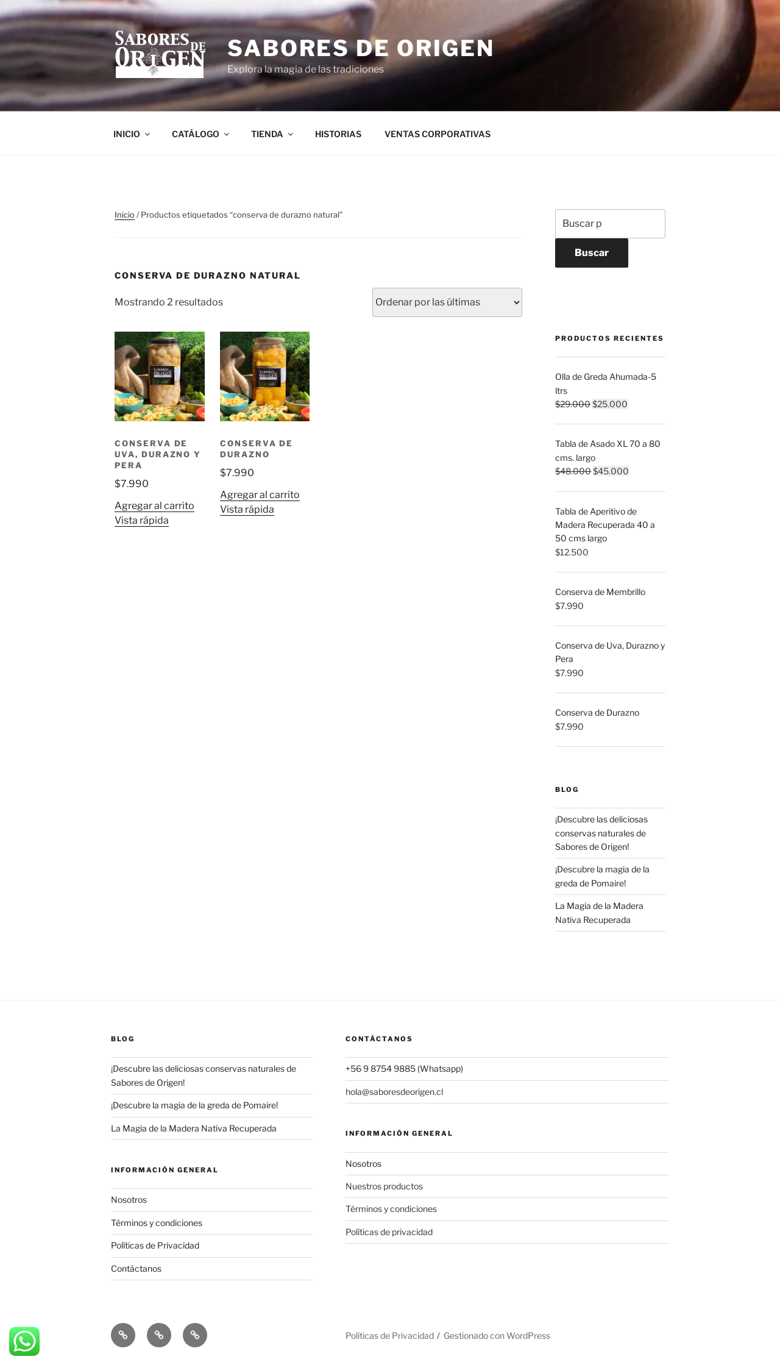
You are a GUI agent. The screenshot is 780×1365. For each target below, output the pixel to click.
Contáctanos (136, 1268)
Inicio (125, 214)
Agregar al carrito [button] (154, 505)
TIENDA (273, 134)
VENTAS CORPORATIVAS (438, 134)
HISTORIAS (338, 134)
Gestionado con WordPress (497, 1335)
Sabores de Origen (361, 48)
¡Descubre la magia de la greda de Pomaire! (194, 1105)
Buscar (592, 252)
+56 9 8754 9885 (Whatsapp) (404, 1068)
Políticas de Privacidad (155, 1245)
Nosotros (129, 1199)
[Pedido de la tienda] (447, 302)
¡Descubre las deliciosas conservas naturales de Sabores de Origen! (601, 833)
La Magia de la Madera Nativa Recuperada (194, 1128)
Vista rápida (142, 520)
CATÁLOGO (201, 134)
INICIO (132, 134)
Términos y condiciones (156, 1222)
